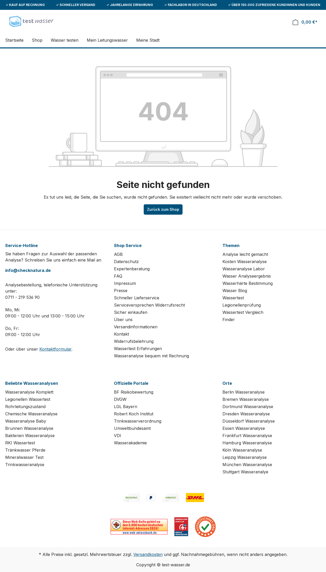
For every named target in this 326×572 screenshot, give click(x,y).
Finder (228, 319)
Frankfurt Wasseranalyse (247, 435)
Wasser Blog (234, 290)
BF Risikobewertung (133, 392)
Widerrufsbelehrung (134, 341)
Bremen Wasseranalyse (245, 399)
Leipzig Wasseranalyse (244, 457)
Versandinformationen (135, 326)
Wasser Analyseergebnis (246, 276)
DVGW (120, 399)
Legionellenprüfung (241, 305)
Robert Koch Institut (133, 413)
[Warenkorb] (305, 22)
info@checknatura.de (28, 270)
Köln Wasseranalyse (242, 450)
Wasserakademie (130, 442)
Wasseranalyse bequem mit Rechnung (151, 355)
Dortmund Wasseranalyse (247, 406)
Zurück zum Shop (163, 209)
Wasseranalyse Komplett (29, 392)
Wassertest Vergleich (242, 312)
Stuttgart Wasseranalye (245, 471)
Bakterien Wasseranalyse (30, 435)
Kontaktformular (55, 349)
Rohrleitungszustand (25, 406)
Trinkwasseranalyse (24, 464)
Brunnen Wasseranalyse (29, 428)
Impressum (125, 283)
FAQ (118, 276)
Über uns (123, 319)
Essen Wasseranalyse (243, 428)
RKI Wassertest (20, 442)
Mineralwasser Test (24, 457)
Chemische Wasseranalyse (31, 413)
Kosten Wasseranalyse (244, 261)
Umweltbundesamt (132, 428)
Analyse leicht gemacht (245, 254)
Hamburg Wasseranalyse (247, 442)
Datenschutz (126, 261)
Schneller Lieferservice (136, 297)
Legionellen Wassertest (27, 399)
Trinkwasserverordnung (137, 421)
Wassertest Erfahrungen (138, 348)
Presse (120, 290)
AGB (118, 254)
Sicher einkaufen (130, 312)
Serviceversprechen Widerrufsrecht (149, 305)
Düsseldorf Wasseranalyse (248, 421)
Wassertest (233, 297)
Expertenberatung (132, 268)
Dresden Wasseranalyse (246, 413)
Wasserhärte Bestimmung (247, 283)
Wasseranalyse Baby (25, 421)
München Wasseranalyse (247, 464)
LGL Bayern (125, 406)
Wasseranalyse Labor (243, 268)
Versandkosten (148, 554)
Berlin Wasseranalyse (243, 392)
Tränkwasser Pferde (25, 450)
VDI (117, 435)
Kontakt (121, 334)
